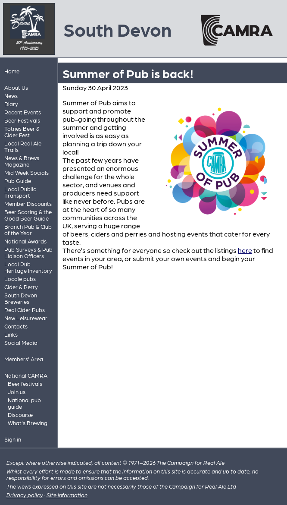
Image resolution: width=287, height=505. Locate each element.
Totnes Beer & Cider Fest (22, 131)
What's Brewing (27, 423)
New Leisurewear (25, 318)
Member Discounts (28, 203)
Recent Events (22, 112)
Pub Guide (17, 180)
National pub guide (24, 403)
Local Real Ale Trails (22, 146)
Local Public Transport (20, 192)
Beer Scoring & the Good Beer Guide (28, 214)
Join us (16, 391)
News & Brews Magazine (21, 161)
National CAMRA (25, 375)
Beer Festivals (22, 120)
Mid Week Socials (26, 172)
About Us (16, 87)
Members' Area (23, 359)
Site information (67, 495)
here (245, 250)
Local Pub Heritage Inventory (28, 267)
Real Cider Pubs (24, 309)
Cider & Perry (21, 287)
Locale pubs (20, 278)
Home (11, 71)
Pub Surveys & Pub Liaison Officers (28, 252)
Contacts (16, 326)
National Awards (25, 241)
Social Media (20, 342)
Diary (11, 104)
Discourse (20, 414)
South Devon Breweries (20, 298)
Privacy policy (24, 495)
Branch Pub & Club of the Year (28, 229)
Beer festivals (25, 383)
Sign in (12, 439)
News (11, 95)
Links (11, 334)
